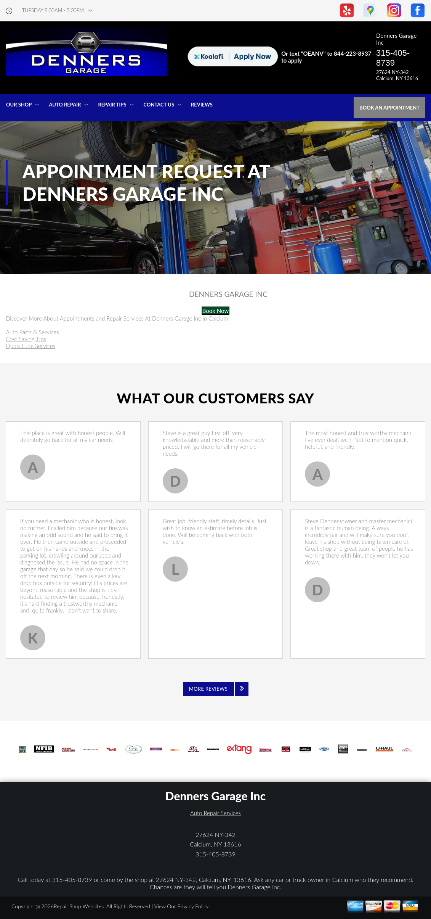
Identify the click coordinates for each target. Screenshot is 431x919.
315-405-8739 (393, 58)
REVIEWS (202, 105)
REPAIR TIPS (112, 105)
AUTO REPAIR (65, 105)
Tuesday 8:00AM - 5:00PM (53, 10)
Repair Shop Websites (79, 906)
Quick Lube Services (30, 345)
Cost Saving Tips (26, 338)
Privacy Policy (192, 906)
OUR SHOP (19, 105)
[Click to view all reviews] (215, 689)
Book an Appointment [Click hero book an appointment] (389, 108)
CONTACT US (159, 105)
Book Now (215, 310)
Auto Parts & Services (32, 332)
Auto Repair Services (215, 812)
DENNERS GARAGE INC (228, 294)
